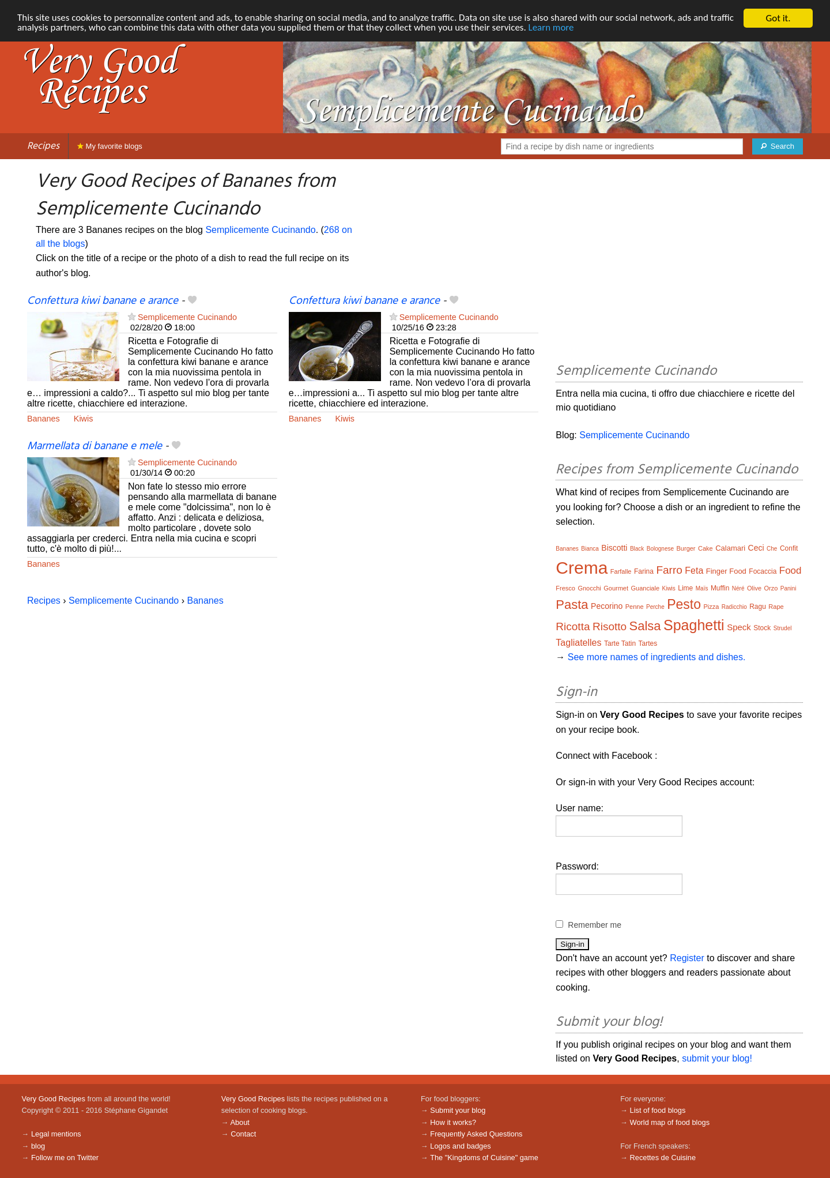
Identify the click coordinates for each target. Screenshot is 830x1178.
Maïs (702, 588)
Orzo (771, 588)
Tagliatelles (578, 643)
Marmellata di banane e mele (94, 446)
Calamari (730, 548)
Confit (789, 548)
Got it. (777, 18)
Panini (788, 588)
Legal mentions (56, 1134)
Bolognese (660, 548)
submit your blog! (717, 1058)
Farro (669, 570)
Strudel (783, 628)
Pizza (711, 606)
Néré (738, 588)
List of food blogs (658, 1110)
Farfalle (621, 571)
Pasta (572, 604)
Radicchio (734, 607)
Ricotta (573, 626)
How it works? (453, 1122)
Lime (685, 588)
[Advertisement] (679, 263)
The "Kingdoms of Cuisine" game (484, 1157)
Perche (655, 607)
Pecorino (606, 606)
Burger (686, 548)
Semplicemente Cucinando (260, 230)
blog (38, 1146)
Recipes (43, 146)
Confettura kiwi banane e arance (102, 301)
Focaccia (762, 571)
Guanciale (645, 588)
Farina (644, 571)
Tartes (648, 643)
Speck (739, 627)
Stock (762, 628)
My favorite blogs (109, 146)
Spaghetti (694, 625)
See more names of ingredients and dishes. (657, 657)
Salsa (645, 626)
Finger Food (726, 571)
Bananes (43, 418)
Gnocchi (589, 588)
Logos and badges (460, 1146)
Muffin (720, 588)
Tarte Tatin (620, 643)
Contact (243, 1134)
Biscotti (614, 547)
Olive (754, 588)
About (239, 1122)
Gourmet (615, 588)
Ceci (756, 547)
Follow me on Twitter (65, 1157)
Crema (582, 567)
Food (790, 570)
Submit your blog (457, 1110)
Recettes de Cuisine (663, 1157)
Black (637, 548)
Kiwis (83, 418)
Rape (775, 606)
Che (772, 548)
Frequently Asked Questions (476, 1134)
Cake (705, 548)
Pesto (684, 604)
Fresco (565, 588)
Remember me (594, 924)
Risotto (610, 626)
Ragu (757, 607)
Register (687, 958)
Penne (634, 606)
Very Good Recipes (53, 1098)
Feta (694, 570)
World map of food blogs (670, 1122)
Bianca (590, 548)
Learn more (553, 28)
